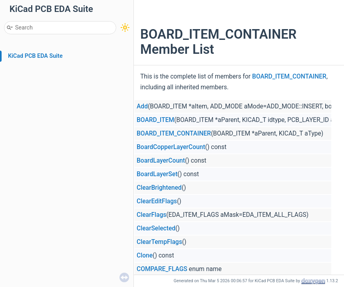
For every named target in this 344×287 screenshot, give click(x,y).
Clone (145, 255)
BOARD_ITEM (155, 120)
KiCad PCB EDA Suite (35, 56)
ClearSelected (156, 228)
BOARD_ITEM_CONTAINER (289, 76)
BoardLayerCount (161, 160)
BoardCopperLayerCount (171, 147)
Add (142, 106)
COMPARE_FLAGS (162, 269)
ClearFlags (151, 214)
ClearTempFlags (159, 242)
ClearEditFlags (157, 201)
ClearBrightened (159, 187)
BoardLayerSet (157, 174)
